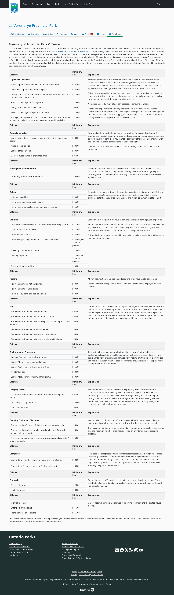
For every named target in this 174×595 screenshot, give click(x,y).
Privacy (74, 574)
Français (160, 4)
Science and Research (71, 555)
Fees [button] (49, 4)
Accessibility (84, 574)
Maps (75, 34)
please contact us (141, 579)
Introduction (17, 34)
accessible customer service (65, 579)
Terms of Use (97, 574)
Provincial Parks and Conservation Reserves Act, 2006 (73, 51)
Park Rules (115, 34)
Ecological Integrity (70, 549)
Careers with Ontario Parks (21, 549)
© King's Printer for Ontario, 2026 (87, 571)
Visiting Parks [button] (75, 4)
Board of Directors (70, 543)
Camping (33, 34)
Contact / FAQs (15, 543)
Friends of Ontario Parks (73, 546)
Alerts (87, 34)
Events (101, 34)
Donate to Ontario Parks (20, 552)
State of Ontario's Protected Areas (77, 558)
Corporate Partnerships (19, 546)
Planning (66, 552)
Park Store (89, 4)
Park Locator (61, 4)
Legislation (13, 555)
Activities (47, 34)
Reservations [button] (38, 4)
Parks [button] (25, 4)
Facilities (62, 34)
